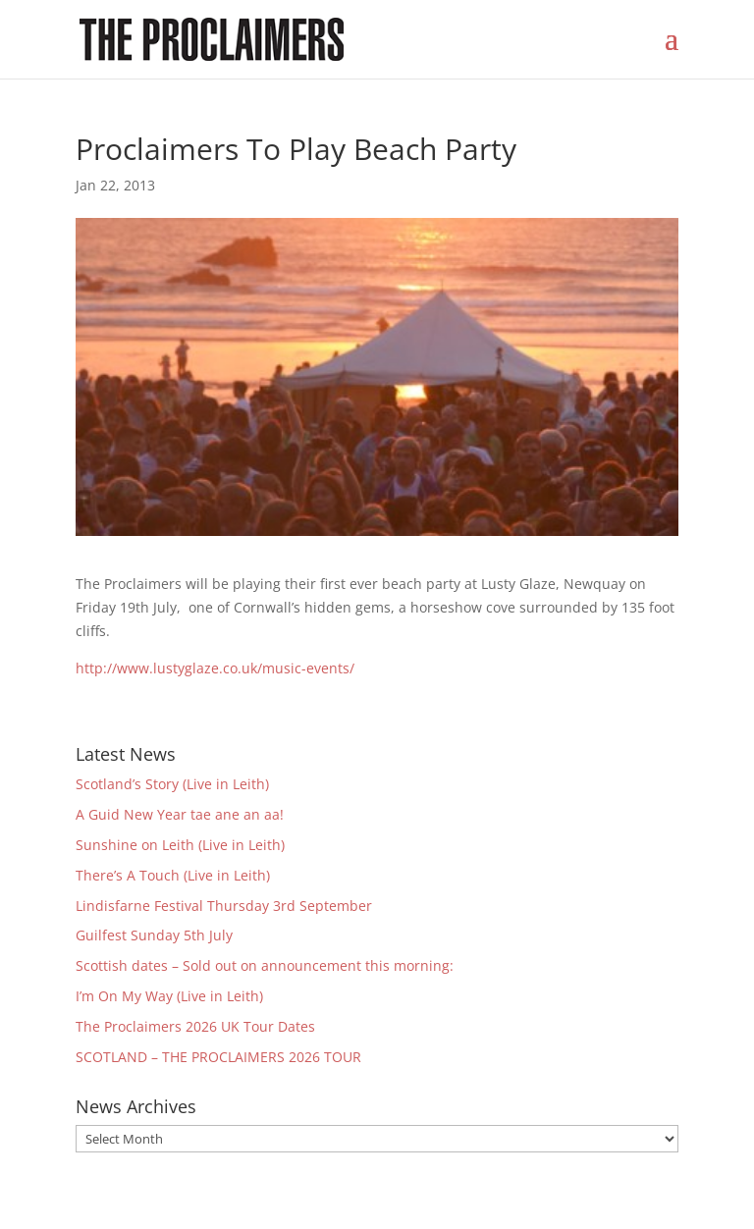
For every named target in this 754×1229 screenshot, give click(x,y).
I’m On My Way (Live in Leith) (169, 996)
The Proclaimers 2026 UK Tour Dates (195, 1026)
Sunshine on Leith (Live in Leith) (180, 844)
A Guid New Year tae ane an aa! (180, 814)
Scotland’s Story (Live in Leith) (172, 784)
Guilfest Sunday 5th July (154, 935)
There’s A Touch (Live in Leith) (173, 875)
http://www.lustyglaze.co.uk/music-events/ (215, 668)
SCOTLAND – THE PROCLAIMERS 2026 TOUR (218, 1056)
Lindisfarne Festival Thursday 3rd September (224, 905)
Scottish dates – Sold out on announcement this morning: (265, 965)
